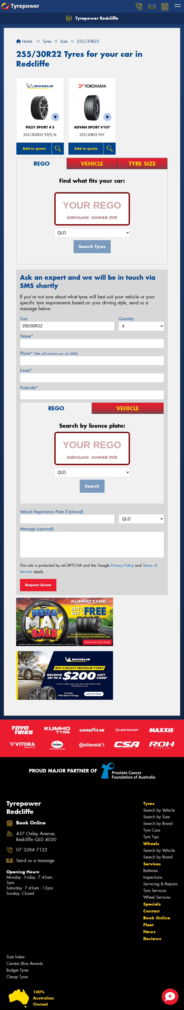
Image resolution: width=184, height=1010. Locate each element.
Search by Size (156, 751)
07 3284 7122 (31, 785)
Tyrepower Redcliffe (92, 18)
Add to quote (34, 148)
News (149, 866)
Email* (26, 370)
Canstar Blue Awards (24, 898)
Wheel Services (156, 832)
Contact (151, 845)
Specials (152, 839)
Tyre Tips (151, 771)
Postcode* (29, 387)
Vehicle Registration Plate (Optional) (51, 511)
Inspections (152, 812)
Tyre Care (151, 765)
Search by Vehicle (159, 745)
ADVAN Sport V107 (92, 127)
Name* (26, 336)
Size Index (15, 891)
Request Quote (38, 585)
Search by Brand (157, 758)
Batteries (150, 805)
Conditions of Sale (68, 1001)
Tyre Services (154, 825)
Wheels (151, 778)
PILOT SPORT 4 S (40, 127)
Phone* (49, 353)
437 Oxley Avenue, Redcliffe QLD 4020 (36, 771)
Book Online (156, 852)
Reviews (152, 873)
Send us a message (35, 795)
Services (152, 798)
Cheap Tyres (17, 911)
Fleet (148, 859)
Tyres (148, 738)
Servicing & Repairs (160, 818)
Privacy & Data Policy (36, 1001)
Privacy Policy (122, 565)
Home (24, 41)
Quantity (126, 318)
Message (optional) (37, 529)
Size (23, 318)
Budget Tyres (17, 905)
